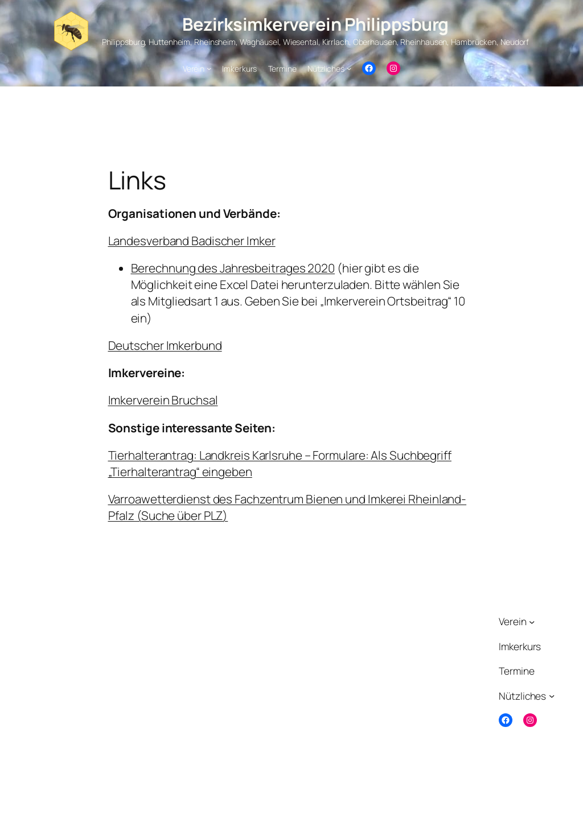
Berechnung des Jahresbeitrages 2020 (233, 268)
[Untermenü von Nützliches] (349, 68)
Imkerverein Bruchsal (163, 400)
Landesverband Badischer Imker (192, 241)
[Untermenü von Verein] (209, 68)
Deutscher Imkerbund (165, 345)
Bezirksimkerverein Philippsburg (315, 24)
